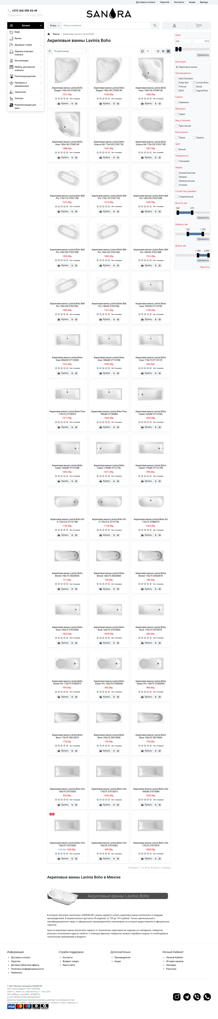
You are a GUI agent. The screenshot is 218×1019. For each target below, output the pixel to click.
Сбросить (204, 267)
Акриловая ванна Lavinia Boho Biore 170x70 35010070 (67, 736)
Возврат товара (71, 961)
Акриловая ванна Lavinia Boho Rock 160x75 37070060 (109, 628)
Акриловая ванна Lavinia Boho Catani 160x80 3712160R (67, 466)
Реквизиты (16, 972)
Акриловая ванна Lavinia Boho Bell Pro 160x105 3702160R (150, 197)
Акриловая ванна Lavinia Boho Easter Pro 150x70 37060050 (150, 682)
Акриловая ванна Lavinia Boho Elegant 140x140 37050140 (109, 89)
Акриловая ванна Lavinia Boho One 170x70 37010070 (150, 844)
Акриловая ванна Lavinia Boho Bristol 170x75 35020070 (150, 574)
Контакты (179, 2)
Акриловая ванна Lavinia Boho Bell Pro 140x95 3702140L (109, 304)
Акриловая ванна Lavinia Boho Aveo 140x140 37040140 (67, 143)
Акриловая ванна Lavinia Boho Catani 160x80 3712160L (150, 412)
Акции (192, 2)
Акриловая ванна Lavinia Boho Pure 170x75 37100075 (67, 412)
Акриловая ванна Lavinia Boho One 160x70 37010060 (109, 844)
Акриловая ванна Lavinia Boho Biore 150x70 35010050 (109, 736)
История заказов (175, 961)
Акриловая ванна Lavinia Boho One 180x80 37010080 (150, 790)
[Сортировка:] (70, 51)
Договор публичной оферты (25, 965)
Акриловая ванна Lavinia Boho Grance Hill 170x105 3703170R (150, 143)
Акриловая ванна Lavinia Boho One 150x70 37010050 (67, 790)
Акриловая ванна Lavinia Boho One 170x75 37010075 (109, 790)
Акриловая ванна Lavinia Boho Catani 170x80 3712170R (150, 466)
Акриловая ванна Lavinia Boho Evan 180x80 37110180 (109, 358)
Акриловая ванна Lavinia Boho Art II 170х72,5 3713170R (67, 520)
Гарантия (164, 2)
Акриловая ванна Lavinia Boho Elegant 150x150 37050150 (67, 89)
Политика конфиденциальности (27, 969)
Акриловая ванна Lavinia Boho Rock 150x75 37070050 (67, 628)
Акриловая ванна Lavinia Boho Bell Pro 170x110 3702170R (67, 197)
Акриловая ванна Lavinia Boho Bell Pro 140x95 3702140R (150, 250)
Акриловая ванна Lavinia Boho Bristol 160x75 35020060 (109, 574)
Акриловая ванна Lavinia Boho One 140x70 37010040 (67, 844)
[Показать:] (149, 51)
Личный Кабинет (174, 957)
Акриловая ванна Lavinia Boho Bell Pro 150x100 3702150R (67, 250)
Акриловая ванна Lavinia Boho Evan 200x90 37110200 (67, 358)
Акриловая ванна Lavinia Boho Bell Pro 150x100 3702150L (67, 304)
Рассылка (171, 969)
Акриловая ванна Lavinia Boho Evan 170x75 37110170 (150, 358)
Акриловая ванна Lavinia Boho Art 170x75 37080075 (151, 520)
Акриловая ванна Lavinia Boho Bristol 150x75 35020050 (67, 574)
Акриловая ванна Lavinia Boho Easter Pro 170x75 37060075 (67, 682)
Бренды (204, 2)
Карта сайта (69, 965)
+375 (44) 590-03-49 (24, 10)
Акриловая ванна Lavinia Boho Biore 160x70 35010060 (150, 736)
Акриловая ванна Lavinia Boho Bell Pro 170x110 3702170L (109, 197)
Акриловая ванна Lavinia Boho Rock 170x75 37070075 (150, 628)
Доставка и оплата (145, 2)
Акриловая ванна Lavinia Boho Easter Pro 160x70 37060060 (109, 682)
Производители (122, 957)
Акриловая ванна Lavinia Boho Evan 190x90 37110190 (150, 304)
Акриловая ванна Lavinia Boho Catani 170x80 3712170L (109, 466)
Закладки (171, 965)
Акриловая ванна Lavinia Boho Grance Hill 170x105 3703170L (109, 143)
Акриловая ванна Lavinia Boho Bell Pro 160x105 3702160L (109, 250)
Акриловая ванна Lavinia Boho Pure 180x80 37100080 (109, 412)
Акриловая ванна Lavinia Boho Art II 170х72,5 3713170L (109, 520)
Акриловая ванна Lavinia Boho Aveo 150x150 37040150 (150, 89)
